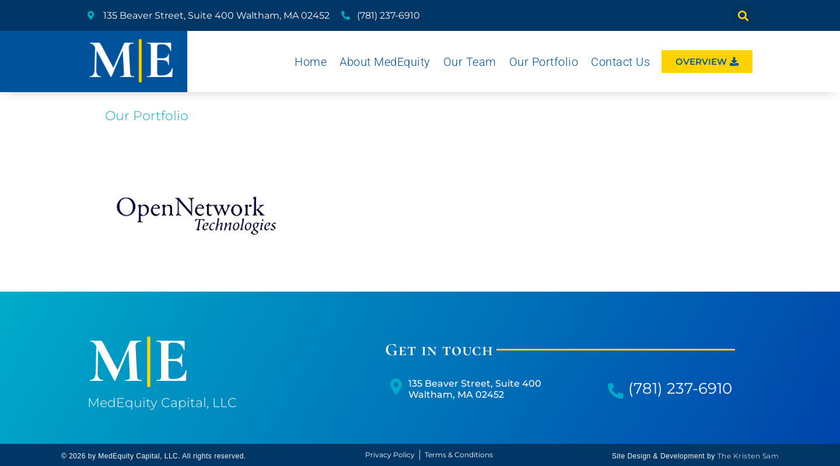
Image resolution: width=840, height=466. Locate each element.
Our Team (469, 62)
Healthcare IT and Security (196, 218)
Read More (197, 247)
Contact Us (620, 62)
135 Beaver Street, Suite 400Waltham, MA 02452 (474, 389)
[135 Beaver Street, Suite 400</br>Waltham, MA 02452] (396, 386)
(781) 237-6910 (680, 388)
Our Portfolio (544, 62)
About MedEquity (385, 62)
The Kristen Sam (748, 455)
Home (311, 62)
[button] (742, 15)
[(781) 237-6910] (616, 390)
